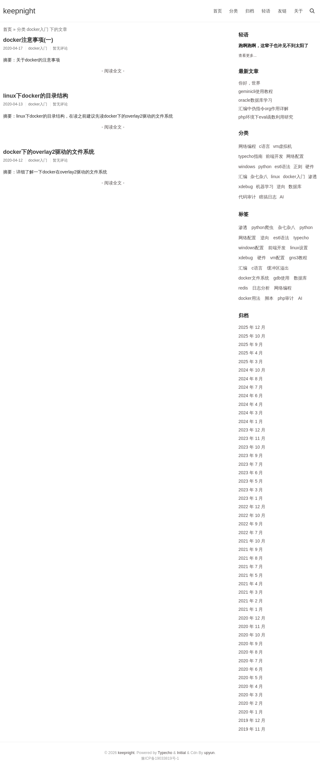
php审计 (286, 298)
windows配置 (251, 247)
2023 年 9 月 (251, 455)
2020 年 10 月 (252, 634)
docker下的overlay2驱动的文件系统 (48, 152)
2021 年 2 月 (251, 600)
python (264, 166)
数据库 (295, 186)
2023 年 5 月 (251, 481)
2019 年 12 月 (252, 720)
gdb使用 (281, 277)
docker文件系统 (254, 277)
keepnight (19, 11)
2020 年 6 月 (251, 669)
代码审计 (247, 196)
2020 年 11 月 (252, 626)
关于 (298, 10)
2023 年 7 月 (251, 464)
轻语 (266, 10)
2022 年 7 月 (251, 532)
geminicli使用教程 (256, 91)
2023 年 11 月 (252, 438)
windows (247, 166)
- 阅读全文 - (112, 70)
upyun (209, 753)
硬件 (309, 166)
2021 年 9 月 (251, 549)
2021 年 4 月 (251, 583)
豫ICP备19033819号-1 (160, 758)
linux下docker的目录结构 (35, 96)
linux (275, 176)
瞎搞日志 (268, 196)
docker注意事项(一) (28, 40)
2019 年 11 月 (252, 729)
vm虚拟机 (282, 146)
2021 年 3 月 (251, 592)
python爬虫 (262, 227)
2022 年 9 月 (251, 523)
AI (282, 196)
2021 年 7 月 (251, 566)
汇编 (243, 176)
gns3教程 (298, 257)
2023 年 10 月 (252, 447)
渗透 (312, 176)
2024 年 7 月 (251, 387)
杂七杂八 (259, 176)
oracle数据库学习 (255, 100)
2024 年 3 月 (251, 412)
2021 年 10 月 (252, 540)
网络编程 (247, 146)
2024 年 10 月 (252, 369)
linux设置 (299, 247)
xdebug (246, 186)
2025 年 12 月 (252, 327)
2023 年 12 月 (252, 429)
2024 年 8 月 (251, 378)
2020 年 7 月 (251, 660)
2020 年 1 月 (251, 711)
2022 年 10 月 (252, 515)
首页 (217, 10)
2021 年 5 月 (251, 575)
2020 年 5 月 (251, 677)
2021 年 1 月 (251, 609)
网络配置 (295, 156)
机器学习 (264, 186)
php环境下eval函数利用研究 (266, 116)
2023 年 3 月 (251, 489)
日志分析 (261, 287)
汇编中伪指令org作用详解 (263, 108)
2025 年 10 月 (252, 335)
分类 (233, 10)
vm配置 (277, 257)
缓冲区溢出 (278, 267)
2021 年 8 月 (251, 558)
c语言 (264, 146)
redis (243, 287)
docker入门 (294, 176)
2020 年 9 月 (251, 643)
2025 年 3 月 (251, 361)
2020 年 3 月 (251, 694)
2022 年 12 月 (252, 506)
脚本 (269, 298)
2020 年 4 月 (251, 686)
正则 (297, 166)
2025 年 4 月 (251, 352)
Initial (181, 753)
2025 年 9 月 (251, 344)
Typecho (165, 753)
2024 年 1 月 (251, 421)
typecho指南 (251, 156)
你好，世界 (249, 82)
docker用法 (249, 298)
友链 (282, 10)
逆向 (281, 186)
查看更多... (248, 55)
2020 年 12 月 (252, 618)
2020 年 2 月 (251, 703)
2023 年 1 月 (251, 498)
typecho (301, 237)
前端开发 (274, 156)
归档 (249, 10)
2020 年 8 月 (251, 652)
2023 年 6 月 (251, 472)
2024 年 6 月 (251, 395)
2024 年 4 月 (251, 404)
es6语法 (283, 166)
